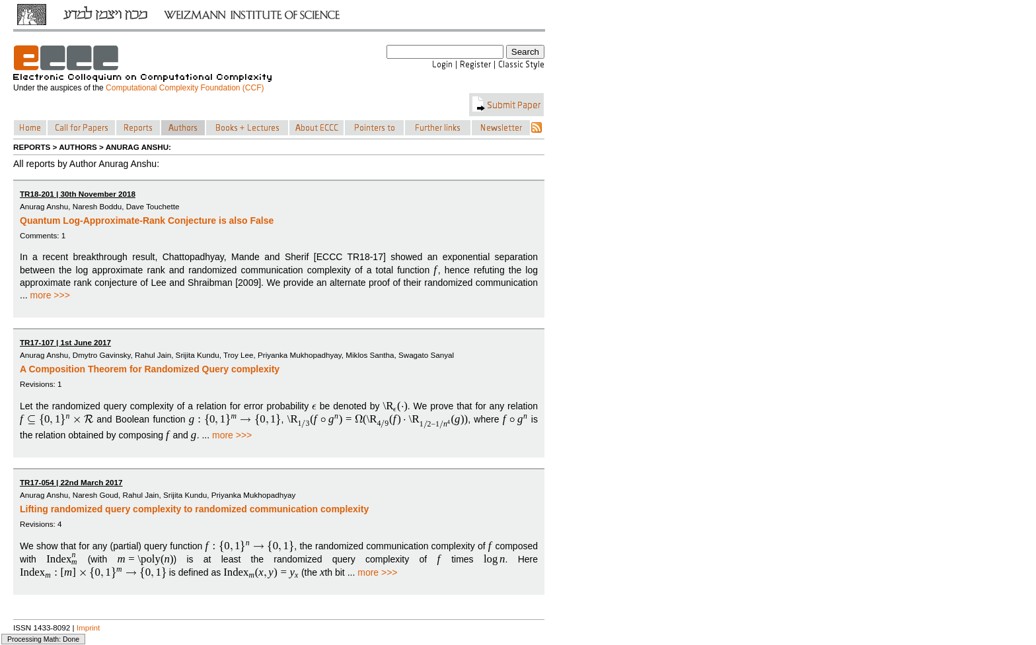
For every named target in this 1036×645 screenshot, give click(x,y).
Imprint (88, 627)
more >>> (50, 295)
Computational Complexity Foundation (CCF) (185, 87)
